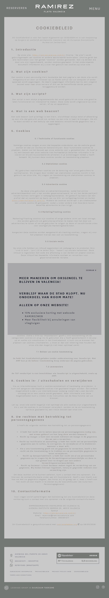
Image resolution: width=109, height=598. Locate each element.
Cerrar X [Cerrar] (91, 270)
